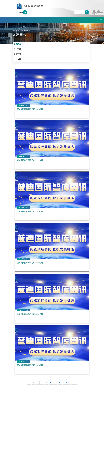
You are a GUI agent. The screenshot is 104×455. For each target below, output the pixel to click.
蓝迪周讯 (28, 31)
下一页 (66, 382)
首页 (14, 31)
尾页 (73, 382)
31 (60, 382)
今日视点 (20, 31)
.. (55, 382)
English (22, 12)
